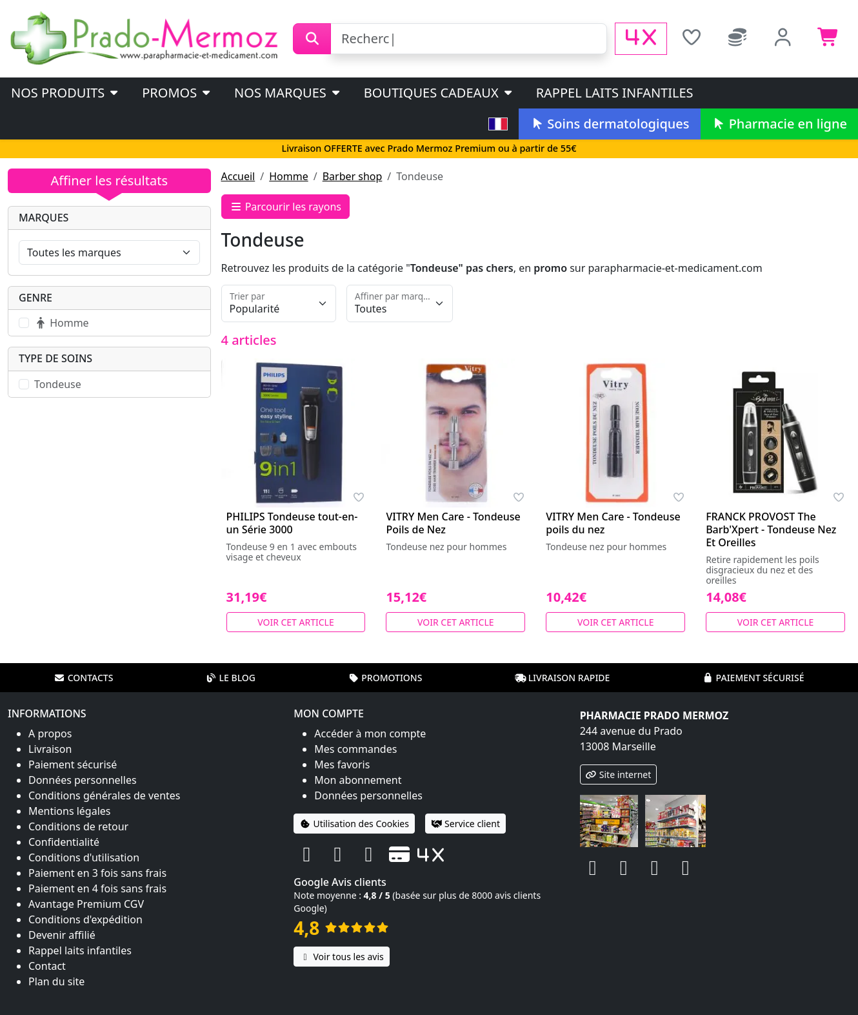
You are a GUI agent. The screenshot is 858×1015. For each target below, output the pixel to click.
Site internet (619, 774)
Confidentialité (63, 842)
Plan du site (56, 981)
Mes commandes (355, 749)
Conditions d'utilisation (83, 857)
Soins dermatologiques (609, 123)
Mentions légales (69, 811)
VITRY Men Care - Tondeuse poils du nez (613, 523)
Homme (288, 176)
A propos (50, 733)
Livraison (50, 749)
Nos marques (288, 92)
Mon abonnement (357, 780)
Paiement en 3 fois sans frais (97, 873)
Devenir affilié (61, 935)
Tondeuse (57, 384)
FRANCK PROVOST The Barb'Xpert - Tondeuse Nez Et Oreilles (771, 529)
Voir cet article (295, 622)
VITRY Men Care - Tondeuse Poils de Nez (453, 523)
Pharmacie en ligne (779, 123)
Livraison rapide (562, 678)
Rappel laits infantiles (614, 92)
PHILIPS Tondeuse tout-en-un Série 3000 (292, 523)
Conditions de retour (78, 826)
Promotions (385, 678)
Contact (47, 966)
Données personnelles (82, 780)
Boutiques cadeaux (439, 92)
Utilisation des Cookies (354, 823)
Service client (465, 823)
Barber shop (353, 176)
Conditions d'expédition (85, 919)
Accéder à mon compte (370, 733)
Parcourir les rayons (286, 207)
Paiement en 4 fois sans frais (97, 888)
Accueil (238, 176)
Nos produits (65, 92)
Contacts (84, 678)
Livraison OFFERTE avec (428, 148)
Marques (43, 217)
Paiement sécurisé (753, 678)
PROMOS (177, 92)
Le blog (230, 678)
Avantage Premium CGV (86, 904)
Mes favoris (342, 764)
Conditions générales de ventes (104, 795)
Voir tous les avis (341, 956)
